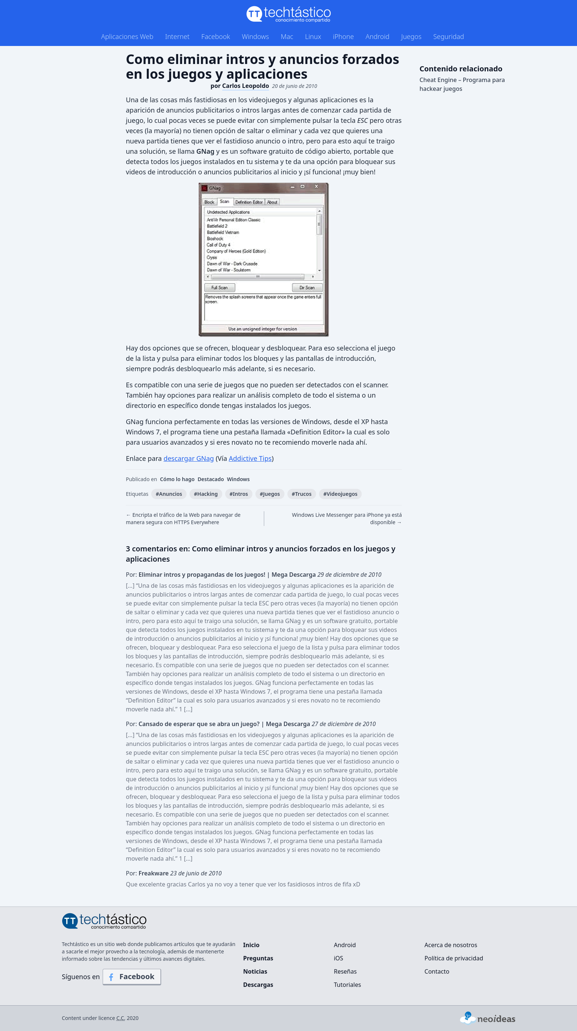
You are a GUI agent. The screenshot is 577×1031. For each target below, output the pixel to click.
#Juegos (270, 493)
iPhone (343, 36)
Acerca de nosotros (451, 945)
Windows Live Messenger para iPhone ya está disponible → (347, 518)
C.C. (120, 1017)
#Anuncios (169, 493)
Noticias (255, 971)
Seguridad (448, 36)
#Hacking (206, 493)
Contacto (437, 971)
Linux (313, 36)
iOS (338, 958)
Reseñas (345, 971)
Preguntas (258, 958)
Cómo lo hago (177, 479)
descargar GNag (188, 458)
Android (378, 36)
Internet (177, 36)
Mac (287, 36)
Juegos (411, 36)
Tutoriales (347, 985)
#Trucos (302, 493)
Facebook (215, 36)
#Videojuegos (340, 493)
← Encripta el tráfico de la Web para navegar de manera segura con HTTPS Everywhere (183, 518)
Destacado (211, 479)
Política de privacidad (454, 958)
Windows (255, 36)
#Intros (239, 493)
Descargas (258, 985)
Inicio (251, 945)
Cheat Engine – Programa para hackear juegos (462, 84)
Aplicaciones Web (127, 36)
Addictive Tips (250, 458)
